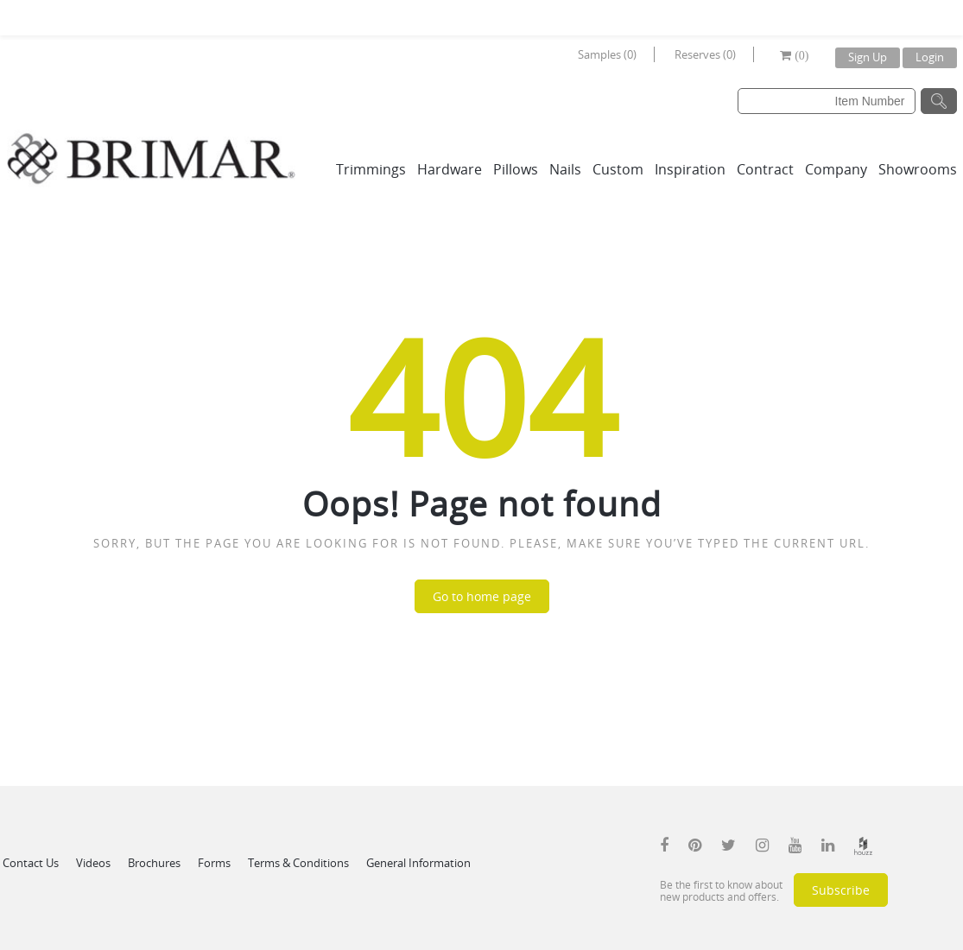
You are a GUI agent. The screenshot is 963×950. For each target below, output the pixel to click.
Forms (214, 863)
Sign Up (867, 57)
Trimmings (371, 169)
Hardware (449, 169)
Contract (765, 169)
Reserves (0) (705, 54)
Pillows (515, 169)
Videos (93, 863)
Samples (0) (607, 54)
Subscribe (841, 890)
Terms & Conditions (298, 863)
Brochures (154, 863)
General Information (418, 863)
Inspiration (690, 169)
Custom (617, 169)
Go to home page (482, 596)
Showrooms (917, 169)
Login (929, 57)
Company (836, 169)
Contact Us (31, 863)
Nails (565, 169)
